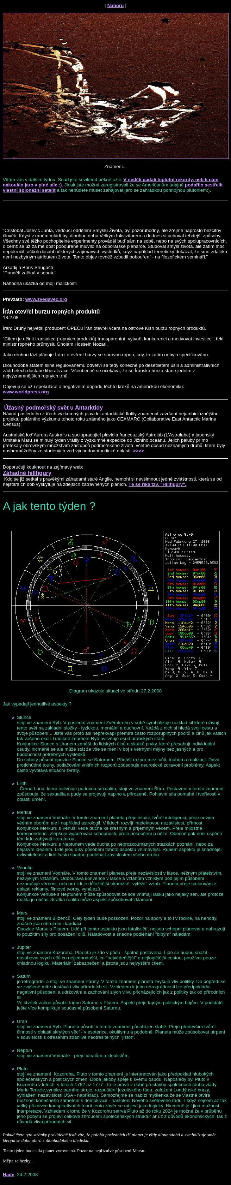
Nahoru (115, 5)
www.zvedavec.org (46, 299)
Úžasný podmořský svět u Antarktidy (53, 408)
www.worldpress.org (26, 391)
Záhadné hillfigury (27, 473)
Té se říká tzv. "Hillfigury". (157, 484)
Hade (8, 1174)
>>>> (138, 450)
